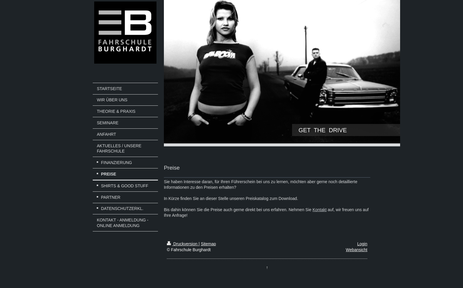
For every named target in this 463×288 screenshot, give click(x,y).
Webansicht (356, 249)
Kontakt (319, 209)
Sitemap (208, 243)
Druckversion (182, 243)
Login (362, 243)
